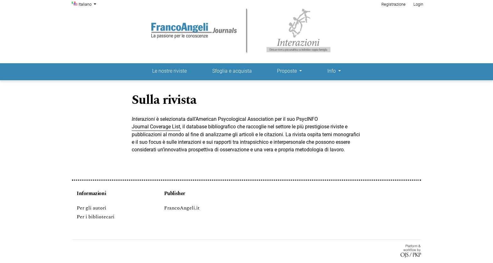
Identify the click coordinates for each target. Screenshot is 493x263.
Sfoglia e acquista (232, 71)
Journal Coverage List (156, 127)
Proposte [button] (287, 71)
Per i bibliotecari (95, 217)
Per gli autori (91, 208)
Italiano (88, 4)
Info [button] (332, 71)
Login (418, 4)
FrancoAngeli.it (182, 208)
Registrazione (393, 4)
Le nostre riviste (169, 71)
